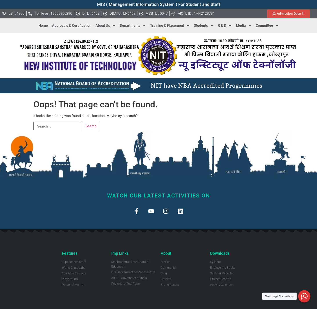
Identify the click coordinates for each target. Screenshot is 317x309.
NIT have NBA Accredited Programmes (206, 85)
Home (43, 25)
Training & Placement (170, 26)
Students (204, 26)
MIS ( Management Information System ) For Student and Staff (158, 4)
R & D (225, 26)
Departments (133, 26)
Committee (267, 26)
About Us (105, 26)
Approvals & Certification (71, 25)
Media (244, 26)
